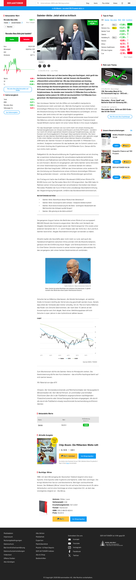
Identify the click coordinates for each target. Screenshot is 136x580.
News (114, 25)
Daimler (41, 62)
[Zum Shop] (87, 3)
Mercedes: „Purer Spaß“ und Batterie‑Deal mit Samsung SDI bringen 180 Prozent (113, 101)
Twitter (73, 555)
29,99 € (117, 162)
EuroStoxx (129, 20)
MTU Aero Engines (106, 50)
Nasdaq (107, 20)
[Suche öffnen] (38, 3)
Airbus (103, 44)
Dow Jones (113, 20)
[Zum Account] (95, 3)
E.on (102, 53)
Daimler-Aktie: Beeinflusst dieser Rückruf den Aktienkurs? (63, 199)
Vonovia (103, 41)
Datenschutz (9, 544)
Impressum (8, 537)
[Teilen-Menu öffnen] (39, 65)
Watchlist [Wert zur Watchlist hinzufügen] (9, 27)
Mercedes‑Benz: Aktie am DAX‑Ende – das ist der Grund (116, 110)
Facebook (74, 551)
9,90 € (116, 146)
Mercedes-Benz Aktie (11, 20)
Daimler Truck (105, 31)
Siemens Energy (106, 28)
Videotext (8, 555)
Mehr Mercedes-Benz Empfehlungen (120, 117)
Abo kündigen (9, 562)
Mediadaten (8, 533)
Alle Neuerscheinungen (128, 130)
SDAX (123, 20)
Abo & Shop (40, 555)
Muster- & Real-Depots (45, 547)
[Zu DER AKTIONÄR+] (105, 3)
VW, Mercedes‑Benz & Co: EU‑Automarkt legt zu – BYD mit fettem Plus (114, 92)
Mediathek (40, 537)
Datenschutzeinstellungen (14, 551)
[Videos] (115, 3)
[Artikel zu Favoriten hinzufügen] (49, 65)
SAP (102, 25)
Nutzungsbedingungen (13, 540)
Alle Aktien (40, 533)
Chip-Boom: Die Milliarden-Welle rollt (78, 444)
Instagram (74, 547)
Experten (39, 540)
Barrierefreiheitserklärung (14, 547)
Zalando (103, 34)
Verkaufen (26, 39)
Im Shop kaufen (87, 456)
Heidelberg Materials (106, 37)
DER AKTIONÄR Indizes (45, 551)
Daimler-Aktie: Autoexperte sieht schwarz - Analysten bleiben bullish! (67, 202)
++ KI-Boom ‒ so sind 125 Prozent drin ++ (68, 8)
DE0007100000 (17, 22)
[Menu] (128, 3)
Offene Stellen (9, 558)
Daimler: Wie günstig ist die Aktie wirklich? (57, 211)
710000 (7, 22)
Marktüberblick (42, 544)
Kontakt (73, 539)
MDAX (119, 20)
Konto (67, 463)
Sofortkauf (68, 456)
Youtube (74, 543)
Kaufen (12, 39)
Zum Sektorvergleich (12, 112)
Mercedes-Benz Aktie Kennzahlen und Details (17, 89)
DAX (102, 20)
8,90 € (116, 177)
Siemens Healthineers (108, 47)
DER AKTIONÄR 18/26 (120, 167)
